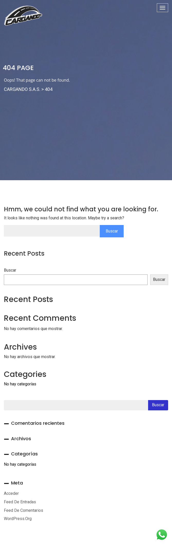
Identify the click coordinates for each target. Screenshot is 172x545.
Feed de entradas (20, 501)
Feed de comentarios (23, 510)
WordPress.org (18, 518)
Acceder (11, 493)
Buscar (10, 270)
